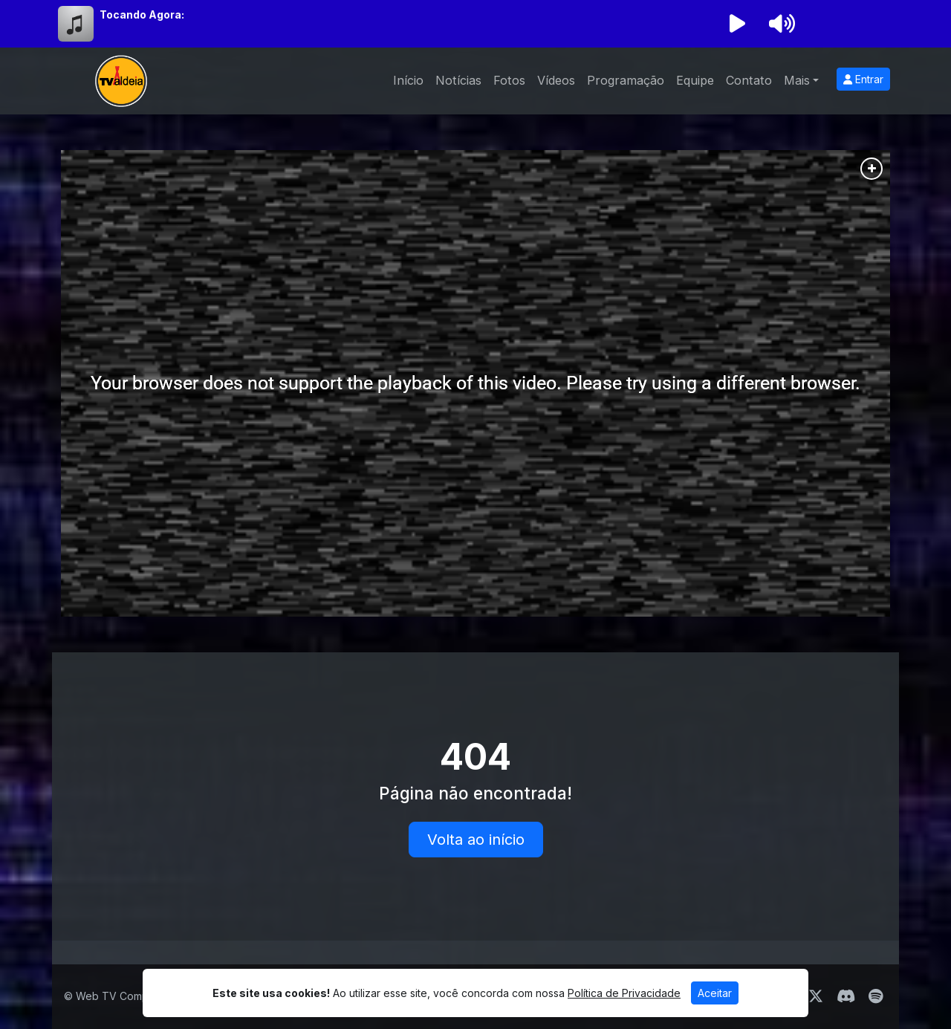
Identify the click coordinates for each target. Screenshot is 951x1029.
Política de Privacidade (624, 993)
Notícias (458, 80)
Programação (625, 80)
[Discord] (846, 996)
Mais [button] (797, 80)
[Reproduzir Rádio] (737, 24)
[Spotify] (876, 996)
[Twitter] (815, 996)
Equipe (695, 80)
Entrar (863, 79)
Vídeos (556, 80)
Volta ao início (476, 839)
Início (408, 80)
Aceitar (715, 993)
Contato (749, 80)
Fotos (509, 80)
